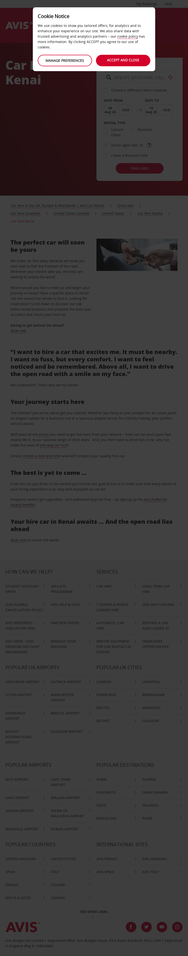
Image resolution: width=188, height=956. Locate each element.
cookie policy (127, 36)
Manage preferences (65, 60)
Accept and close (123, 60)
